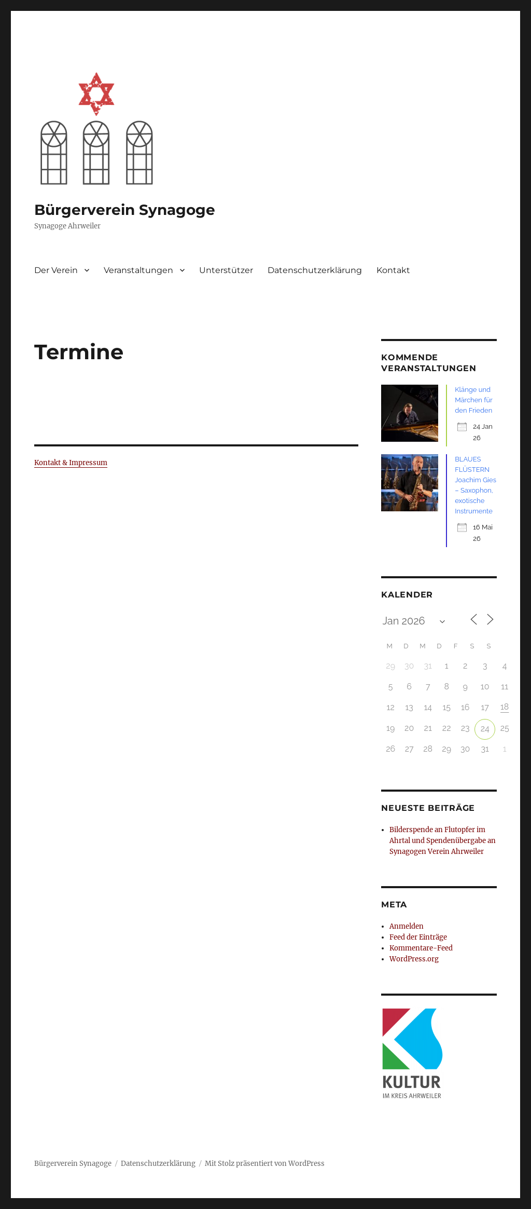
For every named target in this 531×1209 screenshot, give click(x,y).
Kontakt (393, 270)
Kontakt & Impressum (70, 462)
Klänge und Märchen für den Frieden (473, 400)
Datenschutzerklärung (315, 270)
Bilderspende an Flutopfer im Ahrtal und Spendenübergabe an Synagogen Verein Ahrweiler (442, 840)
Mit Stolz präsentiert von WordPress (265, 1163)
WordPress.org (414, 959)
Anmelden (406, 926)
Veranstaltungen (138, 270)
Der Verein (56, 270)
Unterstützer (226, 270)
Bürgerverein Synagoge (124, 210)
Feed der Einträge (418, 937)
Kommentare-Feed (421, 948)
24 (485, 728)
